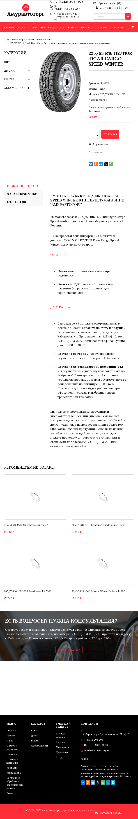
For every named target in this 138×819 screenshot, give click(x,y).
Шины (30, 39)
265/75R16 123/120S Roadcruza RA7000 (28, 591)
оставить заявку (61, 446)
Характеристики (22, 194)
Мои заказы (62, 747)
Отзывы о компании (12, 761)
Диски (9, 70)
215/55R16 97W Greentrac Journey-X (26, 525)
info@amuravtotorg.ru (96, 750)
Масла (9, 79)
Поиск (10, 793)
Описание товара (23, 186)
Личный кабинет (60, 735)
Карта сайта (13, 772)
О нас (9, 740)
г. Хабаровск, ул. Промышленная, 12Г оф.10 (67, 16)
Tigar (101, 88)
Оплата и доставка (11, 747)
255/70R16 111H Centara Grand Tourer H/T (98, 525)
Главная (11, 730)
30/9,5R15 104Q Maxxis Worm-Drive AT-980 (98, 591)
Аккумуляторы (16, 88)
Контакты (12, 767)
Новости (11, 754)
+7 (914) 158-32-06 (65, 9)
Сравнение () (107, 3)
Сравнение (62, 752)
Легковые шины (44, 39)
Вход (59, 757)
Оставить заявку (69, 649)
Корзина (61, 742)
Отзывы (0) (16, 202)
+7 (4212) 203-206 (69, 1)
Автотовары (18, 39)
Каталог (11, 735)
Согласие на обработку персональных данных (14, 783)
